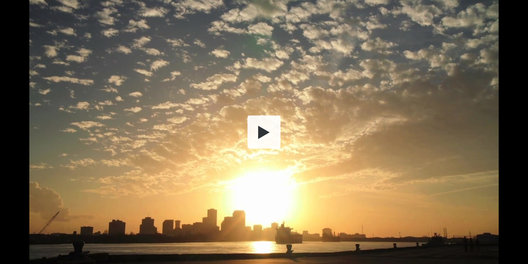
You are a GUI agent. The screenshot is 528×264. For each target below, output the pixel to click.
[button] (263, 131)
